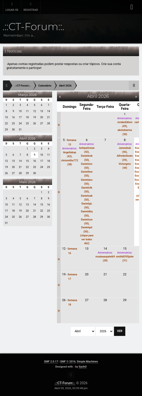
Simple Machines (87, 361)
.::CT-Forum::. (65, 383)
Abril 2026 (27, 138)
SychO (83, 366)
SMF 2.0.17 (51, 361)
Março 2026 (27, 95)
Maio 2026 (27, 182)
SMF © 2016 (68, 361)
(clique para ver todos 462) (86, 239)
